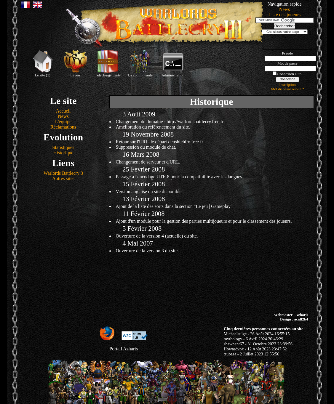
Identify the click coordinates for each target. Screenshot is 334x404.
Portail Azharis (123, 348)
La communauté (140, 63)
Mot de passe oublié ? (287, 89)
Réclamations (63, 126)
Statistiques (63, 147)
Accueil (63, 110)
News (284, 9)
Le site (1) (43, 63)
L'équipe (63, 121)
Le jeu (75, 63)
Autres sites (63, 178)
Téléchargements (108, 63)
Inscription (287, 85)
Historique (63, 152)
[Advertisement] (167, 282)
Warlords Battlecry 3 (63, 173)
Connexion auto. (290, 74)
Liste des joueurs (285, 14)
